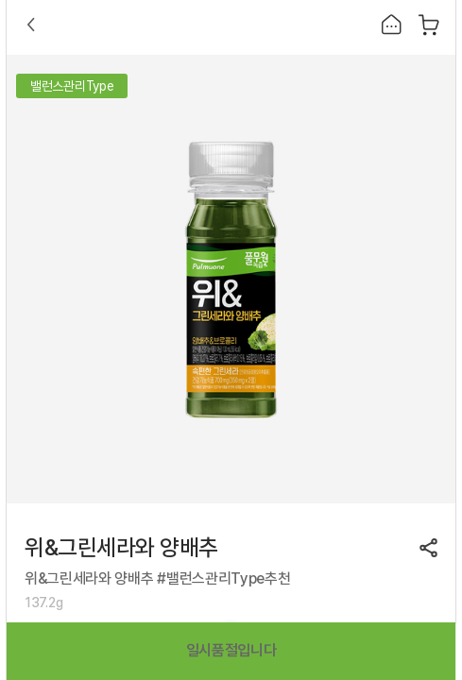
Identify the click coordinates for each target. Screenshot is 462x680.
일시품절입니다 (231, 650)
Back (31, 24)
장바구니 (429, 24)
